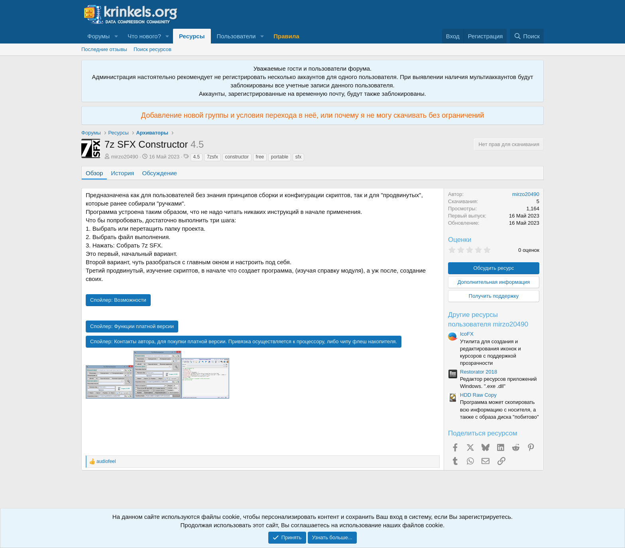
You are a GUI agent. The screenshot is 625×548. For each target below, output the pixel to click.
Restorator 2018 (478, 372)
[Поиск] (527, 36)
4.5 (196, 157)
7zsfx (212, 157)
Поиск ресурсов (152, 49)
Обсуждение (159, 173)
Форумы (98, 36)
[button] (116, 36)
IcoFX (467, 334)
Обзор (94, 173)
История (122, 173)
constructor (237, 157)
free (260, 157)
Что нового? (144, 36)
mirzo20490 (124, 157)
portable (279, 157)
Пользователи (236, 36)
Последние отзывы (104, 49)
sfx (298, 157)
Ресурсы (192, 36)
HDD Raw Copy (478, 395)
